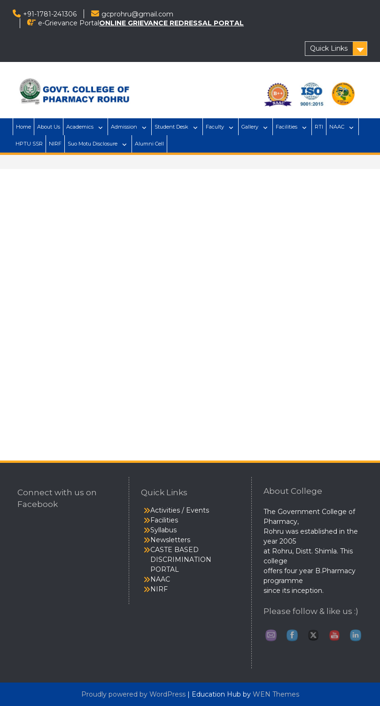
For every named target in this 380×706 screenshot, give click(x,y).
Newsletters (170, 540)
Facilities (286, 126)
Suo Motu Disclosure (92, 143)
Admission (124, 126)
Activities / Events (179, 510)
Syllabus (163, 530)
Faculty (215, 126)
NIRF (55, 143)
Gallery (249, 126)
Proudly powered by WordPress (133, 694)
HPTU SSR (29, 143)
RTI (319, 126)
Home (23, 126)
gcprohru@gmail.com (137, 14)
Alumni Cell (149, 143)
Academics (79, 126)
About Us (48, 126)
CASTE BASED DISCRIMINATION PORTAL (180, 559)
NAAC (336, 126)
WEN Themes (276, 694)
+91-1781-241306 (50, 14)
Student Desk (171, 126)
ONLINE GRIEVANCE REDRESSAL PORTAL (171, 23)
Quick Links (329, 48)
